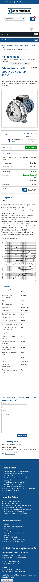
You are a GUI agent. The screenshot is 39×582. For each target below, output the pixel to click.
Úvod (3, 45)
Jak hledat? (7, 480)
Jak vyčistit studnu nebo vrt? (13, 501)
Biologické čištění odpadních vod (14, 486)
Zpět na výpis (33, 67)
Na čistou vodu (24, 45)
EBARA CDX (6, 47)
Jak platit (7, 535)
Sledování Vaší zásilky (11, 537)
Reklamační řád (9, 529)
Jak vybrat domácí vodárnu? (13, 474)
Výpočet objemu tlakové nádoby (14, 511)
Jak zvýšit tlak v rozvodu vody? (13, 503)
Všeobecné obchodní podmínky (13, 527)
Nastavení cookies (7, 580)
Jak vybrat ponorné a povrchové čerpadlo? (17, 472)
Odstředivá (34, 45)
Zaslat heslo (29, 2)
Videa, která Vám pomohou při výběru (15, 482)
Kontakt (6, 524)
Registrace (20, 2)
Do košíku (32, 147)
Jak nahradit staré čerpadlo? (13, 484)
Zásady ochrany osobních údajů (14, 533)
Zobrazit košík (32, 19)
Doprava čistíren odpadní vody (13, 541)
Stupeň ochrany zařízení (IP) (13, 507)
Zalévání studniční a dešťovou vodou (15, 514)
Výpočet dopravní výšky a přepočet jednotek (17, 509)
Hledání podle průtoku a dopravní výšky (16, 478)
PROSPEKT (6, 219)
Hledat (23, 18)
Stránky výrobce (10, 454)
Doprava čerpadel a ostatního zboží (15, 539)
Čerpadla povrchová (12, 45)
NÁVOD (15, 219)
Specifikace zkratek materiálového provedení (18, 505)
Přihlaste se (9, 2)
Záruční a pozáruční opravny (13, 531)
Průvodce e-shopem (10, 476)
